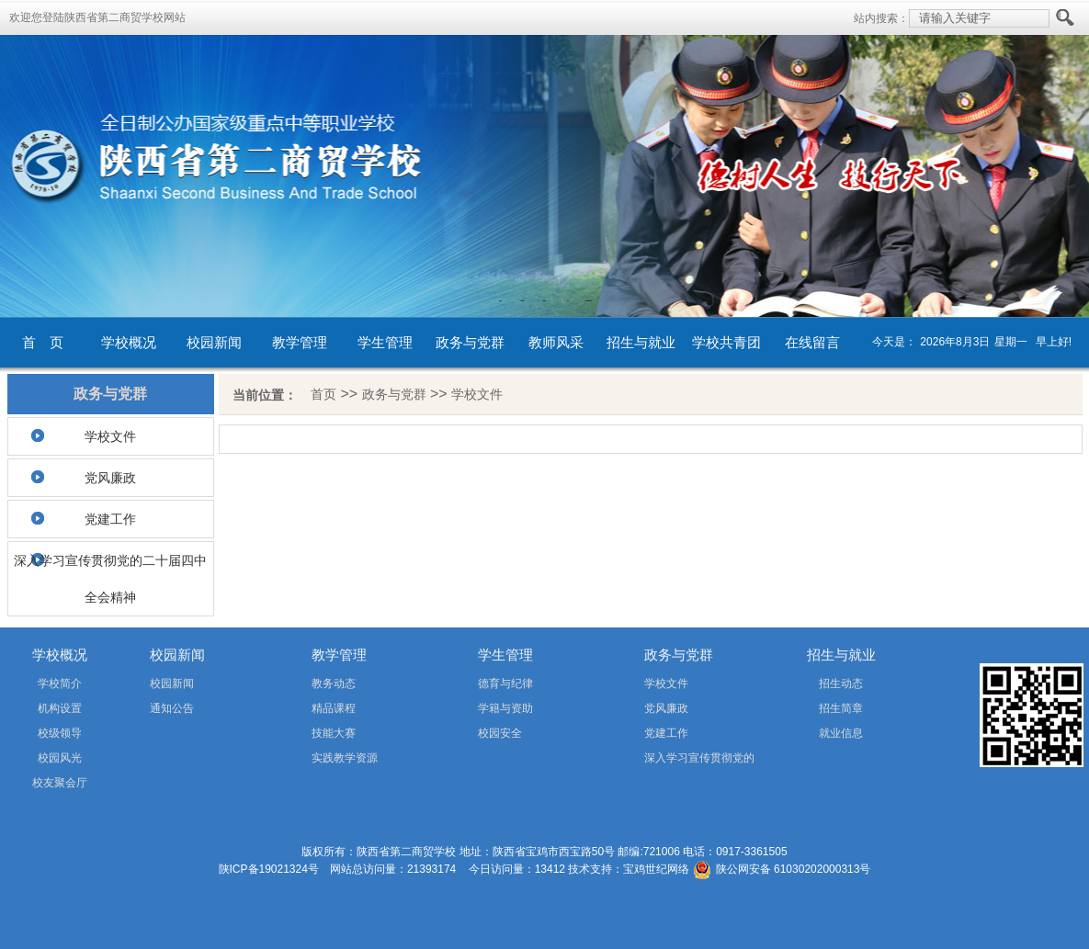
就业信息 (841, 733)
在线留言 (812, 342)
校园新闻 (214, 342)
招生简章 (841, 708)
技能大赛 (334, 733)
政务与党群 (470, 342)
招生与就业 (641, 342)
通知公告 (172, 708)
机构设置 (60, 708)
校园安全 (500, 733)
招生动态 (841, 683)
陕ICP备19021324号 (269, 869)
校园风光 (60, 757)
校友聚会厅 (59, 782)
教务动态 (334, 683)
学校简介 (60, 683)
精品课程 (334, 708)
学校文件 (110, 436)
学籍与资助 (505, 708)
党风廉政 (110, 477)
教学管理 (299, 342)
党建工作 (110, 519)
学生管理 (385, 342)
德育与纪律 (505, 683)
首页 (323, 394)
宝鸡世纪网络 (656, 869)
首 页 (42, 342)
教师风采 (556, 342)
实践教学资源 (345, 757)
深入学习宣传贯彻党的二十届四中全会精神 (110, 578)
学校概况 (128, 342)
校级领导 (60, 733)
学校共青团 (726, 342)
